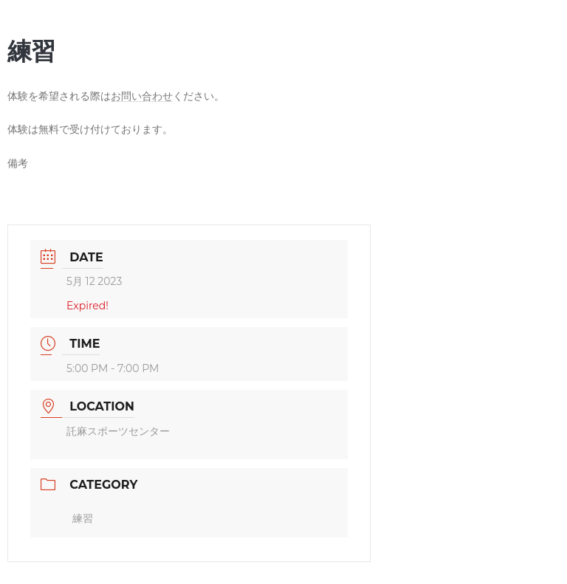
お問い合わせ (142, 96)
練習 (82, 518)
